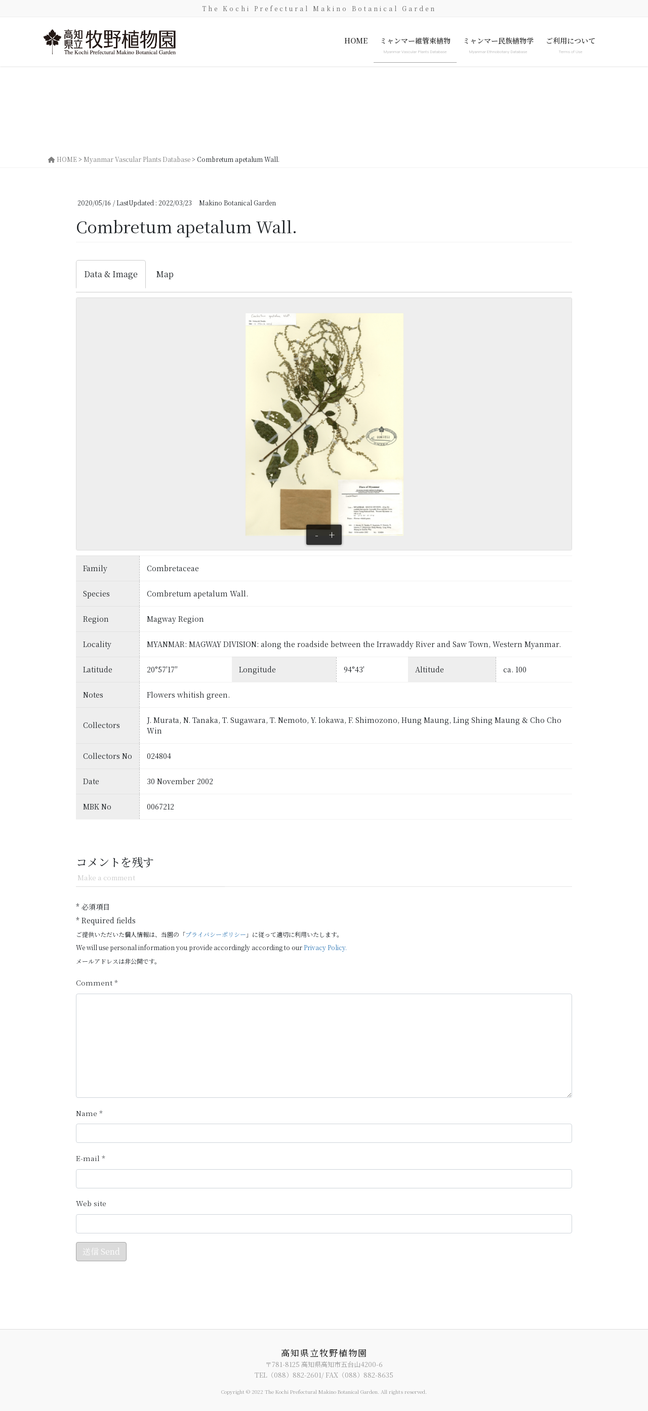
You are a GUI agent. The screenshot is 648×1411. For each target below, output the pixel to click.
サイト (91, 1203)
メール (90, 1158)
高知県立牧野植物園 (324, 1352)
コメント (97, 983)
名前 (89, 1113)
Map (165, 274)
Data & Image (111, 274)
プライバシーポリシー (215, 934)
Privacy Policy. (325, 947)
